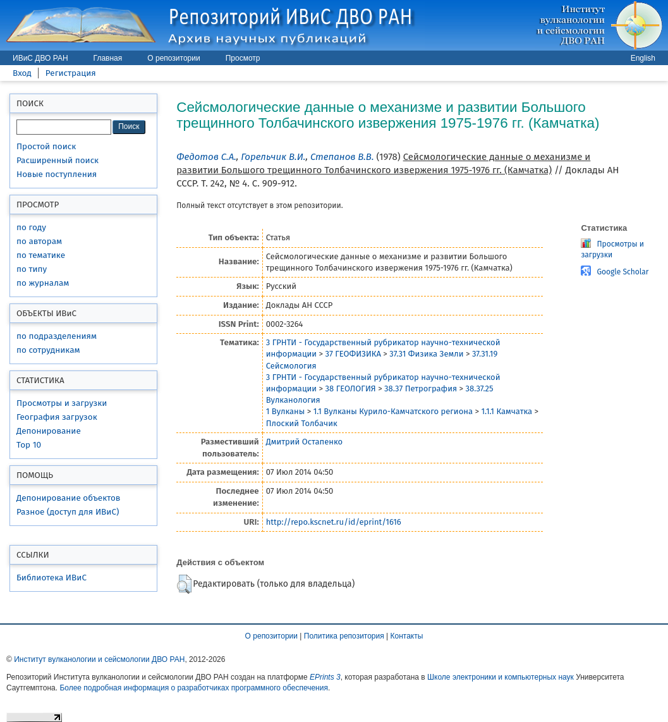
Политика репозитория (344, 636)
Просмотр (243, 58)
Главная (108, 58)
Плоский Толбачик (301, 423)
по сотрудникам (48, 350)
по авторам (39, 241)
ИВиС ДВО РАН (40, 58)
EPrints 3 (325, 677)
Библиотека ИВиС (51, 577)
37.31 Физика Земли (426, 353)
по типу (31, 269)
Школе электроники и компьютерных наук (500, 677)
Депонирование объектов (68, 498)
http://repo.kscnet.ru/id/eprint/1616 (333, 522)
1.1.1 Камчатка (506, 411)
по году (31, 227)
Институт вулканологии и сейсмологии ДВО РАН (99, 659)
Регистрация (71, 73)
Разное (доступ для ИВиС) (67, 511)
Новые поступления (56, 174)
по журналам (42, 283)
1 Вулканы (285, 411)
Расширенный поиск (57, 160)
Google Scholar (622, 271)
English (643, 58)
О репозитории (173, 58)
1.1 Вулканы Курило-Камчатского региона (393, 411)
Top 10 (28, 444)
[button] (184, 584)
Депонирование (48, 430)
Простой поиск (46, 146)
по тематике (40, 255)
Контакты (407, 636)
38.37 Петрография (420, 388)
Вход (22, 73)
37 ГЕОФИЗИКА (353, 353)
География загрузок (56, 417)
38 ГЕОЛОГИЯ (350, 388)
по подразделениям (56, 336)
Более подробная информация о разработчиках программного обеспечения (193, 687)
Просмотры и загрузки (61, 403)
